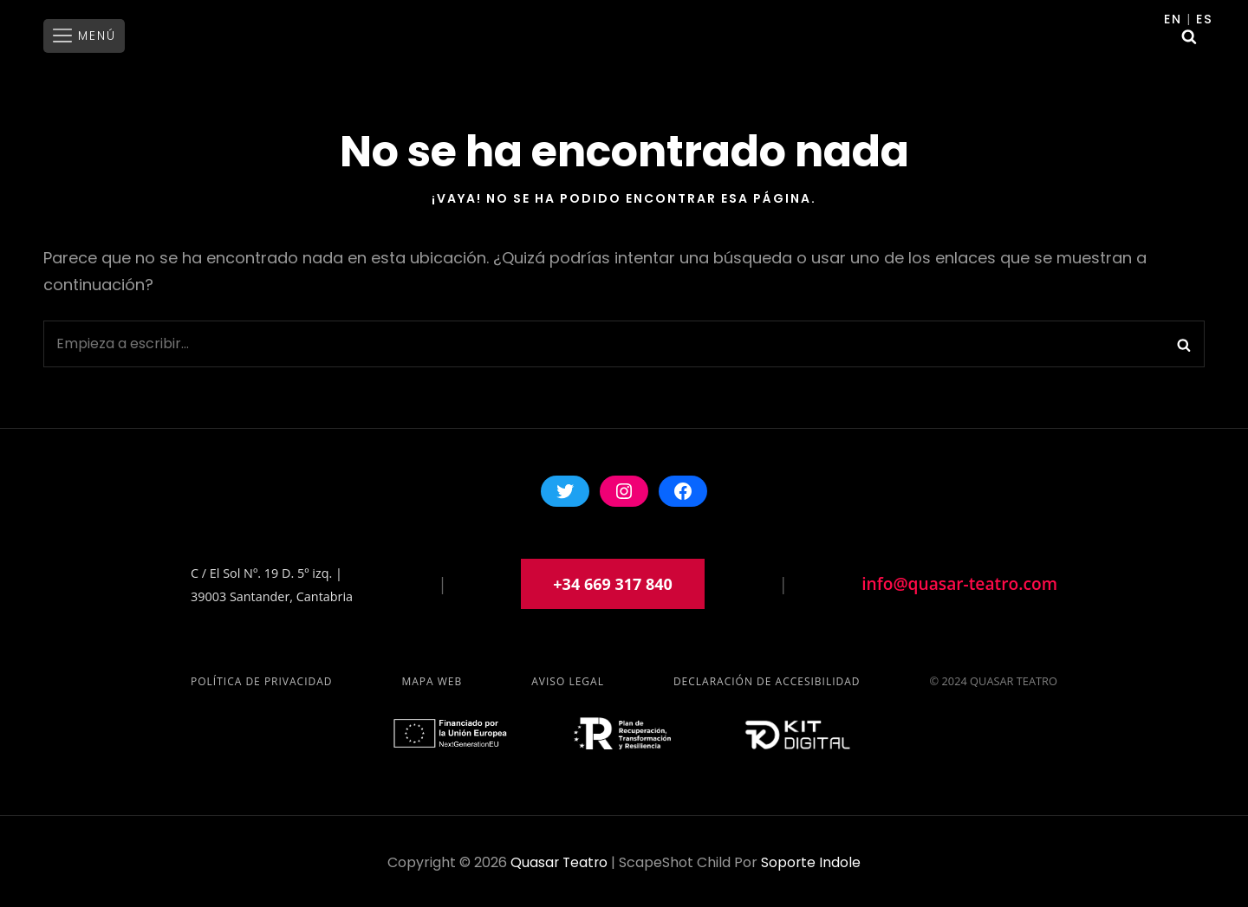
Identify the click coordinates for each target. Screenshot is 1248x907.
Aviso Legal (567, 678)
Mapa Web (431, 678)
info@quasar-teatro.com (959, 581)
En (1174, 19)
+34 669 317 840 (613, 581)
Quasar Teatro (558, 860)
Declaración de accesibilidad (767, 678)
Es (1205, 19)
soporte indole (812, 860)
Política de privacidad (262, 678)
